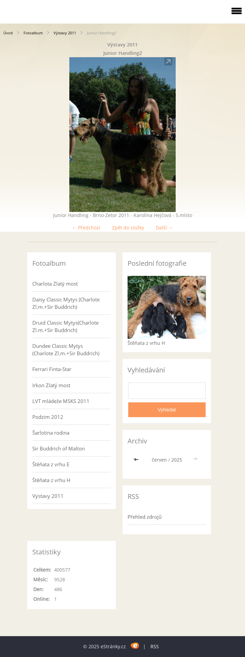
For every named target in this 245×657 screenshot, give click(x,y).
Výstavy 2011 (65, 32)
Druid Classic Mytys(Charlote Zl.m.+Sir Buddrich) (65, 326)
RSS (154, 646)
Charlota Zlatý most (55, 283)
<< (137, 460)
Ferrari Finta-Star (51, 369)
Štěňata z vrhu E (50, 464)
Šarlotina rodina (50, 432)
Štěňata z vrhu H (51, 480)
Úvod (8, 32)
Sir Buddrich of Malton (58, 448)
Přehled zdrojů (145, 516)
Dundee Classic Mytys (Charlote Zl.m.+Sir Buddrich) (65, 349)
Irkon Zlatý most (51, 385)
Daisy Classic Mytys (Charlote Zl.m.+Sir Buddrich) (66, 303)
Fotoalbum (33, 32)
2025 (176, 460)
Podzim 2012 (47, 416)
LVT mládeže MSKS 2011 (61, 401)
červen (159, 460)
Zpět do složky (128, 227)
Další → (164, 227)
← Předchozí (86, 227)
